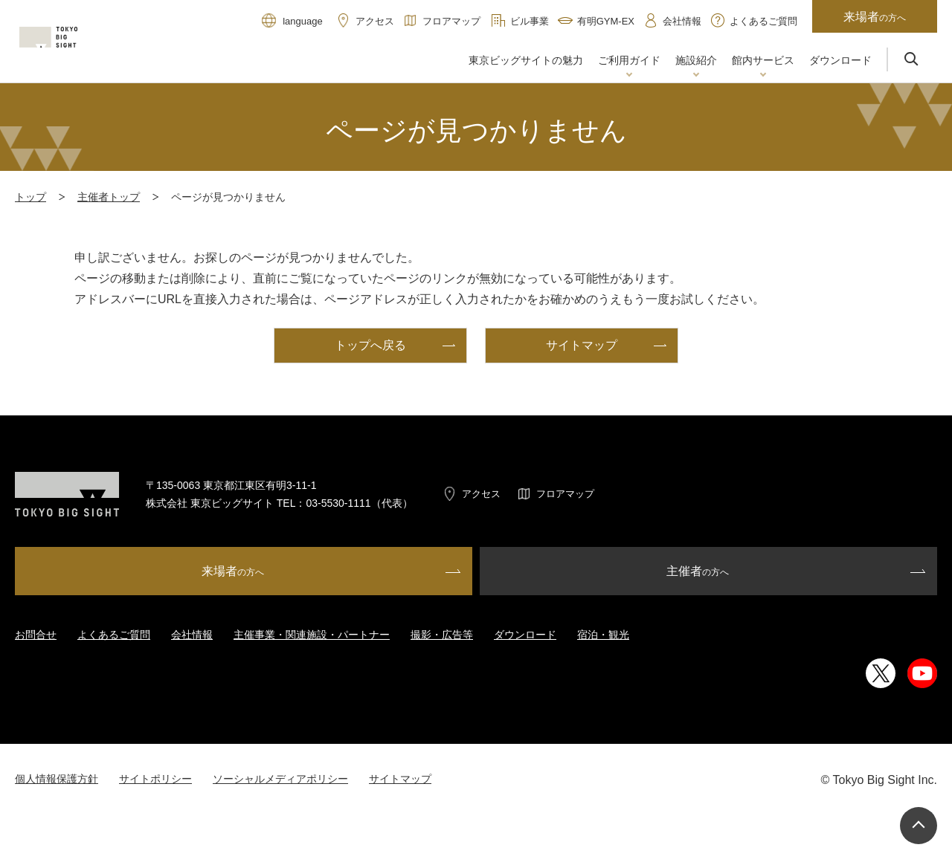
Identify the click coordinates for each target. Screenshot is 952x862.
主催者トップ (108, 197)
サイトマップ (400, 779)
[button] (629, 62)
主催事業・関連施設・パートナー (312, 635)
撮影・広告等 (442, 635)
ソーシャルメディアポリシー (280, 779)
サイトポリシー (155, 779)
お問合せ (36, 635)
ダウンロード (525, 635)
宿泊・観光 (603, 635)
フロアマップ (565, 493)
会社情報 (192, 635)
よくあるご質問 (113, 635)
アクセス (481, 493)
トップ (30, 197)
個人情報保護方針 (56, 779)
